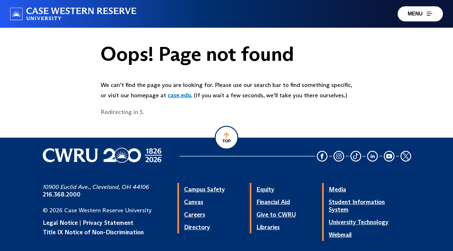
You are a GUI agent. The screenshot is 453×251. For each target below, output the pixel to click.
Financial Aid (273, 202)
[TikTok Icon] (356, 156)
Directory (197, 227)
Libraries (268, 227)
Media (337, 189)
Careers (194, 214)
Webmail (340, 234)
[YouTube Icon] (389, 156)
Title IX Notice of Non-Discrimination (93, 232)
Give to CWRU (276, 214)
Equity (265, 189)
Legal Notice (60, 222)
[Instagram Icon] (339, 156)
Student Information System (357, 205)
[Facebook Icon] (322, 156)
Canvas (193, 202)
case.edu (179, 95)
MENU (420, 13)
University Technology (359, 222)
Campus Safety (204, 189)
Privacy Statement (108, 222)
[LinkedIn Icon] (372, 156)
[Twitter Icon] (406, 156)
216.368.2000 (62, 194)
